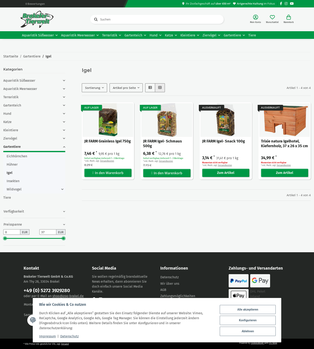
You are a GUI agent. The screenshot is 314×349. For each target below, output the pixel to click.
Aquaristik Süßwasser (19, 80)
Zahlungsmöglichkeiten (177, 296)
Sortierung (92, 88)
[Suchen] (157, 19)
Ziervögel (10, 138)
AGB (163, 290)
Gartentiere (12, 147)
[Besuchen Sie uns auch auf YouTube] (292, 4)
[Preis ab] (11, 232)
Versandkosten (107, 161)
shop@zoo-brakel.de (68, 296)
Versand (65, 344)
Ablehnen (247, 331)
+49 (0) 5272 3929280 (47, 290)
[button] (255, 19)
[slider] (5, 238)
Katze (7, 122)
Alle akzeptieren (247, 309)
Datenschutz (169, 277)
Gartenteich (12, 105)
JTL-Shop (273, 343)
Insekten (13, 181)
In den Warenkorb (107, 173)
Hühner (12, 164)
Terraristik (10, 97)
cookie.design (257, 343)
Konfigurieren (247, 320)
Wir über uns (169, 284)
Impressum (48, 336)
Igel (9, 173)
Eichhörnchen (17, 156)
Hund (7, 114)
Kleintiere (10, 130)
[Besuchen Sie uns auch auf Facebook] (281, 4)
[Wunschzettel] (272, 19)
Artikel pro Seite (124, 88)
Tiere (7, 198)
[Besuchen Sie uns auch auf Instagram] (286, 4)
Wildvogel (14, 189)
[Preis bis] (47, 232)
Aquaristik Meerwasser (20, 89)
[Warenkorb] (289, 19)
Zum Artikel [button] (225, 173)
